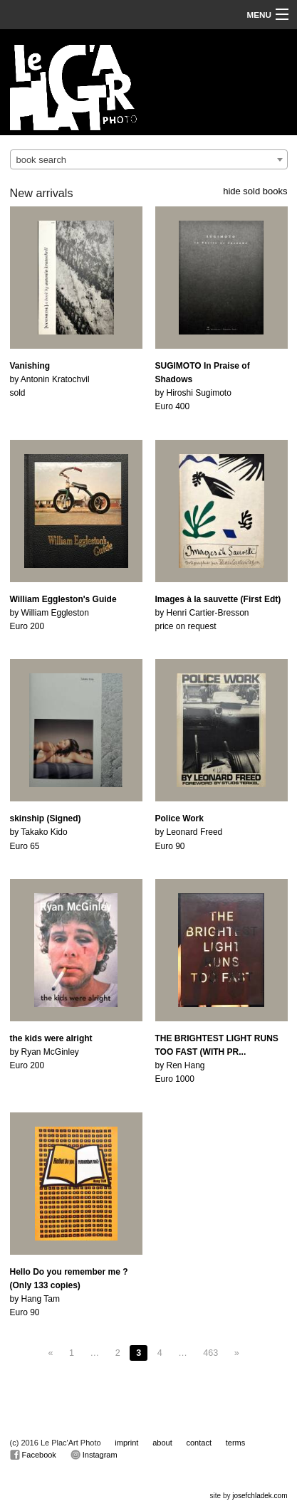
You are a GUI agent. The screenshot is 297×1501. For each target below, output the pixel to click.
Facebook (33, 1455)
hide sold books (255, 191)
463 (210, 1353)
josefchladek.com (259, 1496)
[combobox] (149, 159)
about (162, 1442)
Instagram (94, 1455)
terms (236, 1442)
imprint (126, 1442)
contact (199, 1442)
